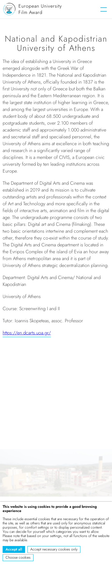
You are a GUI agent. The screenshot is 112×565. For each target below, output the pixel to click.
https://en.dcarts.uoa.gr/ (27, 332)
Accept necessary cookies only (53, 549)
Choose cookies (18, 557)
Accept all (14, 549)
